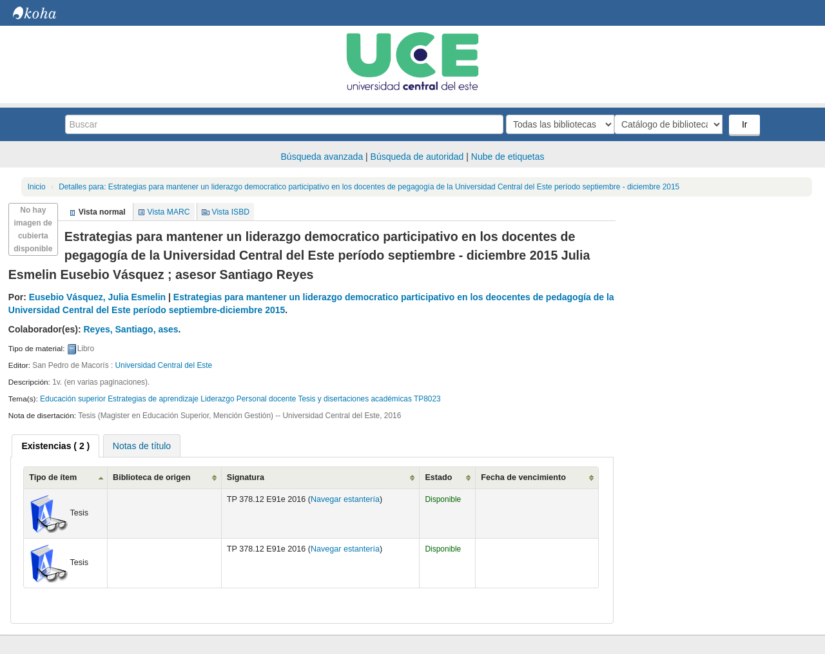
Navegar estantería (345, 499)
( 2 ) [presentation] (55, 446)
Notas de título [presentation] (142, 446)
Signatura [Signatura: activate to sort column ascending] (245, 477)
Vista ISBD (230, 211)
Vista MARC (169, 211)
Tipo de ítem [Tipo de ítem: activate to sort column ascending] (53, 477)
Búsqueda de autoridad (417, 156)
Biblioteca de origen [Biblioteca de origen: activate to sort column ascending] (151, 477)
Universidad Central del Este (164, 365)
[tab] (55, 445)
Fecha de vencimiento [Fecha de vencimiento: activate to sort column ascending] (523, 477)
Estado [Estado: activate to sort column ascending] (438, 477)
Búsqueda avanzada (322, 156)
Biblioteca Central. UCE (45, 13)
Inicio (37, 186)
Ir (746, 124)
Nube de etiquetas (508, 156)
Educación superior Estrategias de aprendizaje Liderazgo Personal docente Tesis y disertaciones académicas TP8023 (240, 398)
